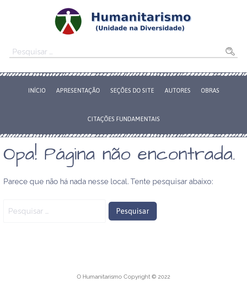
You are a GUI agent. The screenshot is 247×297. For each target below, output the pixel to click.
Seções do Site (132, 90)
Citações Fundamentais (124, 119)
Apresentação (78, 90)
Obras (210, 90)
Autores (177, 90)
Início (37, 90)
